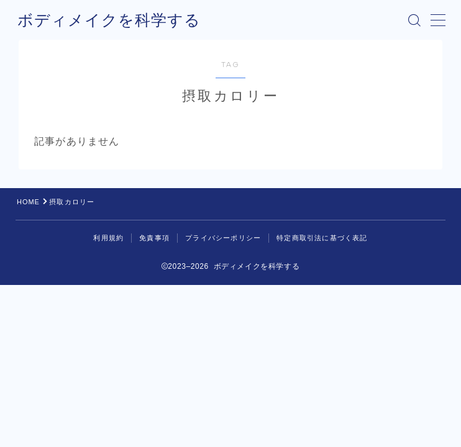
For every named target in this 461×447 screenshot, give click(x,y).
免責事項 (154, 238)
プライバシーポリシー (223, 238)
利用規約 (108, 238)
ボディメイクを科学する (105, 20)
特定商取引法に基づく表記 (321, 238)
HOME (28, 201)
